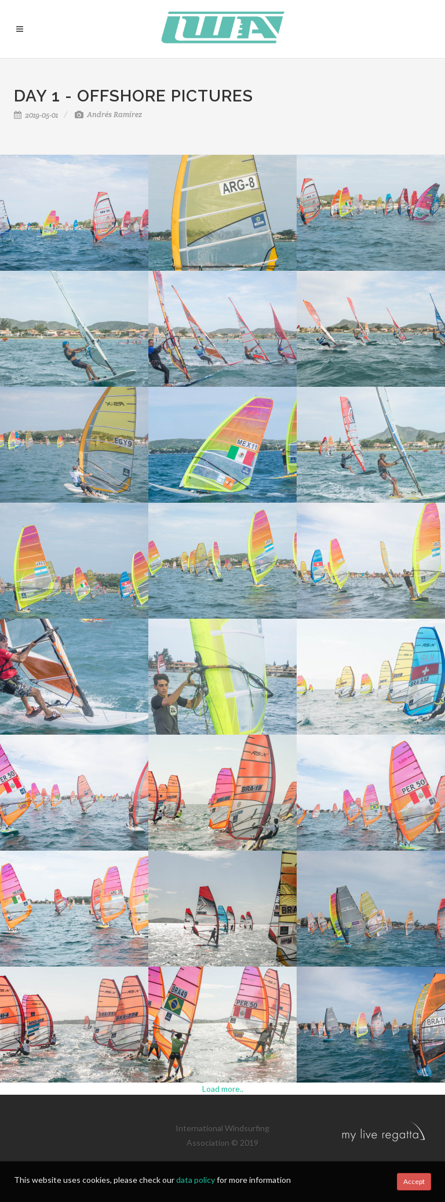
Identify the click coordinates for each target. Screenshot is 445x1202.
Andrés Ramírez (108, 114)
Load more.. (222, 1089)
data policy (195, 1180)
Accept (414, 1181)
